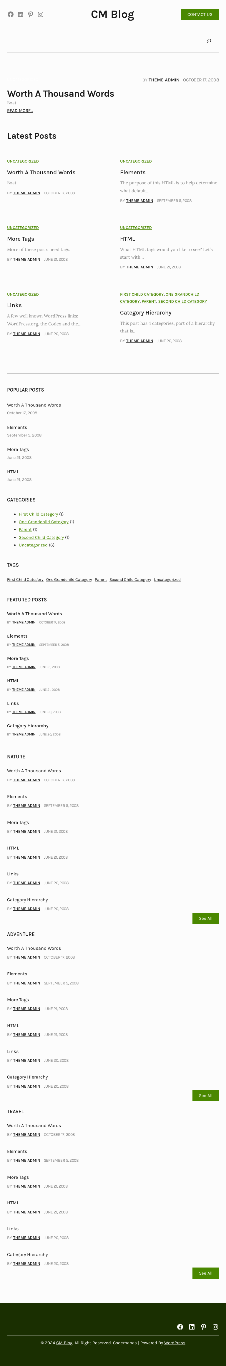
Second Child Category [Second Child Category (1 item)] (130, 579)
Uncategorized (22, 79)
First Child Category (142, 294)
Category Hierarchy (146, 312)
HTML (127, 238)
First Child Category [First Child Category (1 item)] (25, 579)
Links (14, 305)
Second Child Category (182, 301)
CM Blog (112, 14)
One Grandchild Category (44, 521)
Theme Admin (164, 80)
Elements (133, 172)
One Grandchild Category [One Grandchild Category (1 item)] (69, 579)
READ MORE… (20, 110)
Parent (149, 301)
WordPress (174, 1342)
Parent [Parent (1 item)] (101, 579)
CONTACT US (199, 14)
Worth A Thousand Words (60, 93)
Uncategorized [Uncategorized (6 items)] (167, 579)
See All (205, 918)
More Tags (20, 238)
